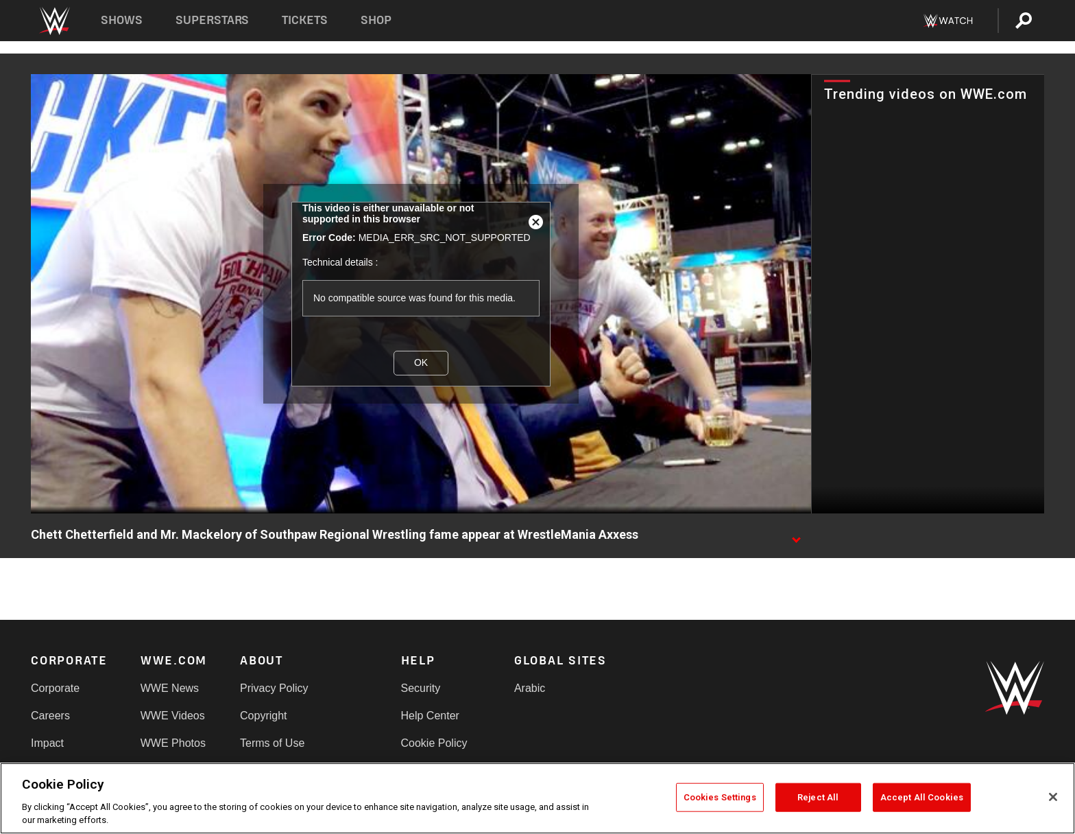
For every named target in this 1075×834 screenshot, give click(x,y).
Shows (122, 20)
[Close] (1053, 797)
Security (421, 688)
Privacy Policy (274, 688)
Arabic (529, 688)
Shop (376, 20)
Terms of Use (272, 743)
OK (421, 362)
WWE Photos (173, 743)
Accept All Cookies (921, 797)
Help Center (430, 715)
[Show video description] (796, 535)
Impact (47, 743)
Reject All (817, 797)
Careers (50, 715)
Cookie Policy (434, 743)
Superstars (213, 20)
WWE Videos (173, 715)
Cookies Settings (720, 797)
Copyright (263, 715)
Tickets (305, 20)
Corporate (55, 688)
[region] (537, 798)
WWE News (170, 688)
